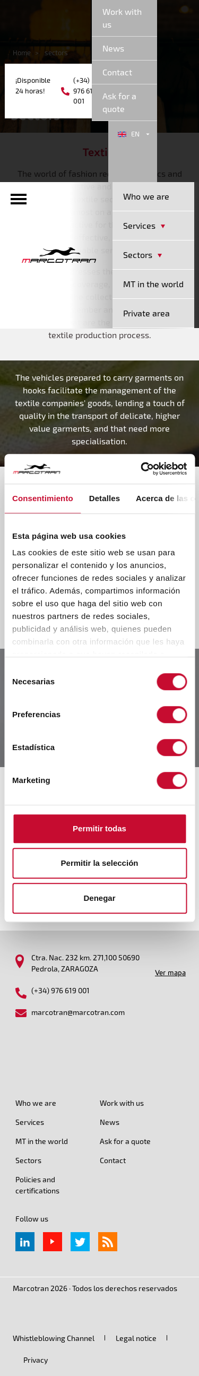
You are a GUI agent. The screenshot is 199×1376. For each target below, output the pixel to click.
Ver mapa (170, 973)
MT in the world (153, 284)
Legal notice (136, 1338)
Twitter (80, 1241)
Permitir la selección (100, 862)
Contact (117, 72)
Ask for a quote (119, 102)
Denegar (99, 897)
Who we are (146, 196)
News (113, 48)
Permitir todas (99, 828)
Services (29, 1121)
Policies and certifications (37, 1185)
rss (107, 1241)
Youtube (52, 1241)
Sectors (28, 1160)
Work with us (122, 17)
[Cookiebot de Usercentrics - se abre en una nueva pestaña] (142, 469)
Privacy (35, 1359)
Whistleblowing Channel (53, 1338)
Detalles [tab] (104, 498)
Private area (146, 313)
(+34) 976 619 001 (84, 90)
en (135, 134)
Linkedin (24, 1241)
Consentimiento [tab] (42, 498)
